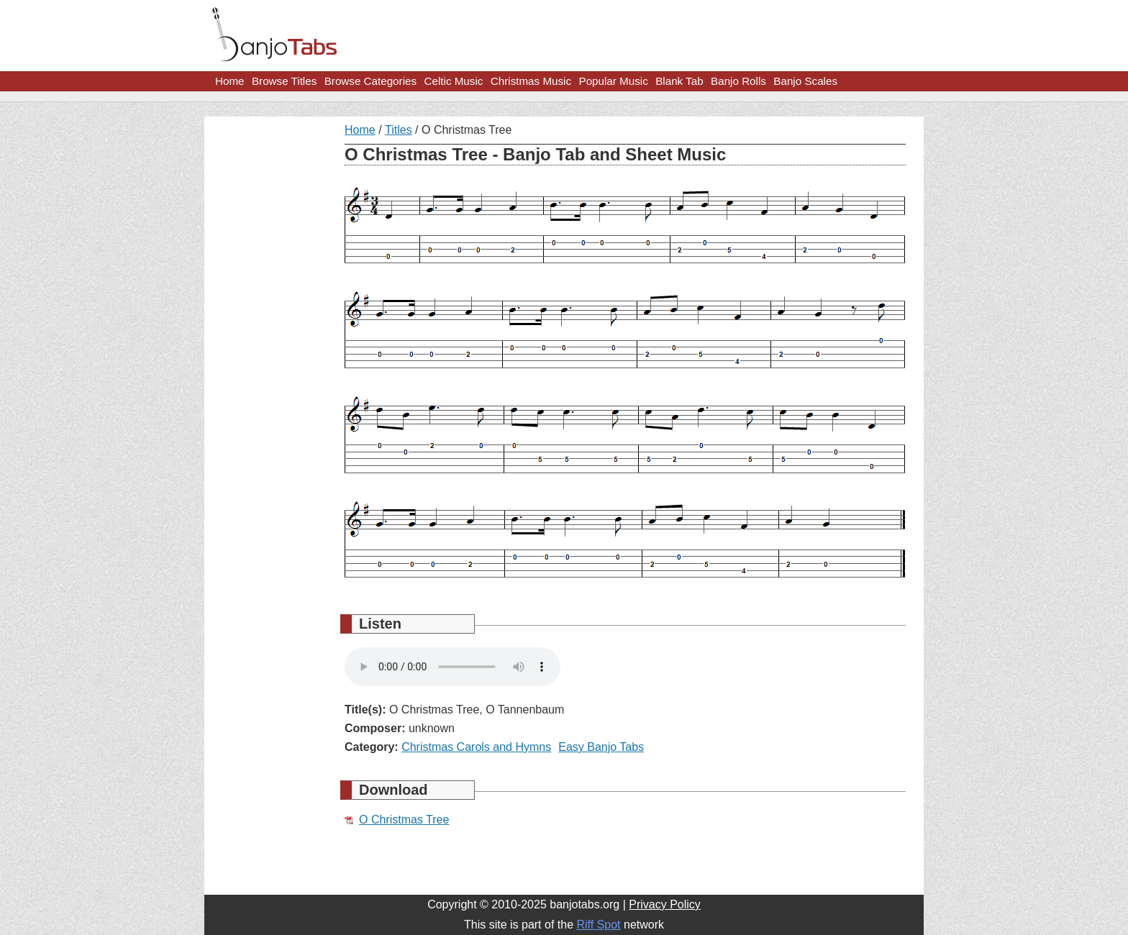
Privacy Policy (665, 904)
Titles (398, 130)
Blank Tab (679, 81)
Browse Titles (284, 81)
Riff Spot (598, 924)
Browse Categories (370, 81)
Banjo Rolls (738, 81)
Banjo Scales (805, 81)
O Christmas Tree (404, 819)
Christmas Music (531, 81)
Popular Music (613, 81)
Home (230, 81)
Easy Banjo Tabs (601, 747)
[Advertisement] (269, 339)
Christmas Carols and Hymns (476, 747)
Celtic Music (453, 81)
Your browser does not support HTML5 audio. (452, 666)
